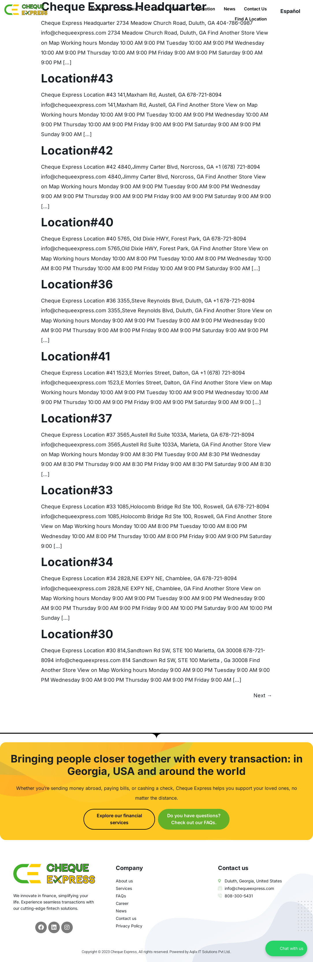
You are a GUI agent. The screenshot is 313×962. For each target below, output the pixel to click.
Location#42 (77, 150)
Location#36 (77, 284)
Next (263, 695)
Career (177, 9)
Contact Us (255, 9)
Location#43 (77, 78)
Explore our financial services (119, 819)
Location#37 (76, 418)
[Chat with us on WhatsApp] (286, 948)
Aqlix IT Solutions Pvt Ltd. (209, 952)
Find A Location (250, 18)
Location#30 (77, 634)
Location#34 (77, 562)
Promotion (204, 9)
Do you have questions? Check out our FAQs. (194, 819)
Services (128, 9)
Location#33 (77, 490)
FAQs (155, 9)
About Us (98, 9)
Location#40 (77, 222)
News (229, 9)
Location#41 (75, 356)
